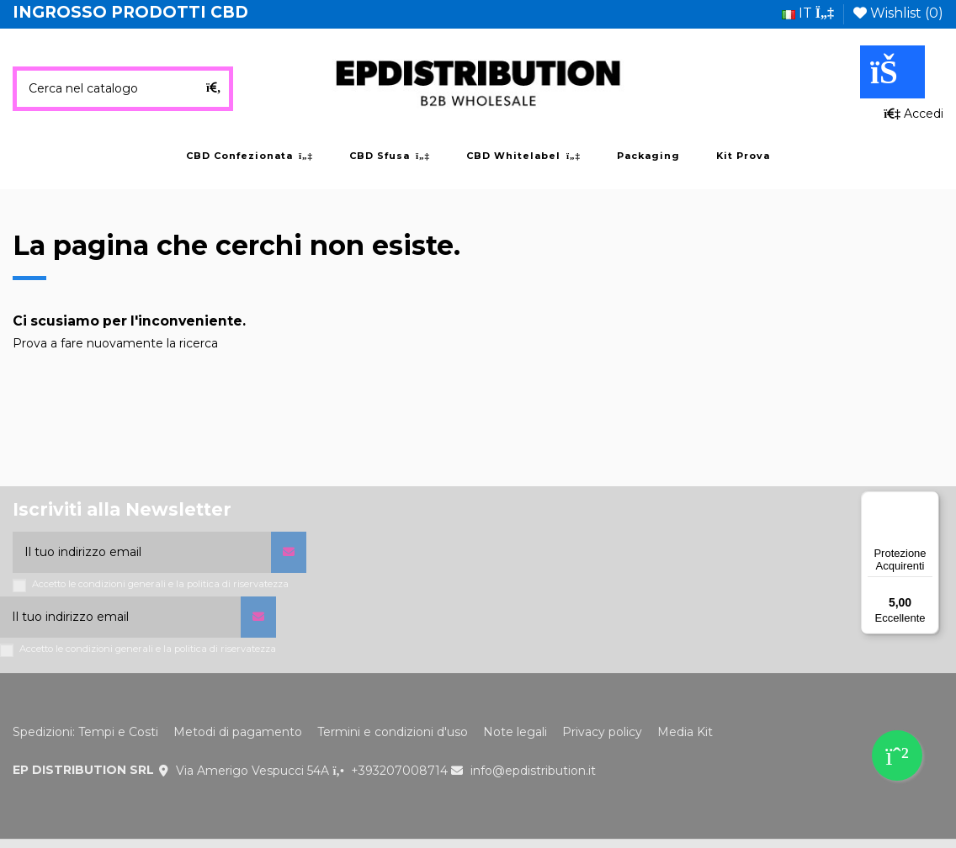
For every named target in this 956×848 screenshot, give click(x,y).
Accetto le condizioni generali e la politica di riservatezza (160, 584)
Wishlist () (898, 13)
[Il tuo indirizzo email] (142, 552)
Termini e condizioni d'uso (392, 731)
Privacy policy (602, 731)
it (808, 13)
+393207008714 (399, 770)
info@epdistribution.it (533, 770)
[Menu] (929, 501)
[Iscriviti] (288, 552)
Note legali (515, 731)
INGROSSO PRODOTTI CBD (130, 12)
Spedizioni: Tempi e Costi (85, 731)
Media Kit (685, 731)
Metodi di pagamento (237, 731)
